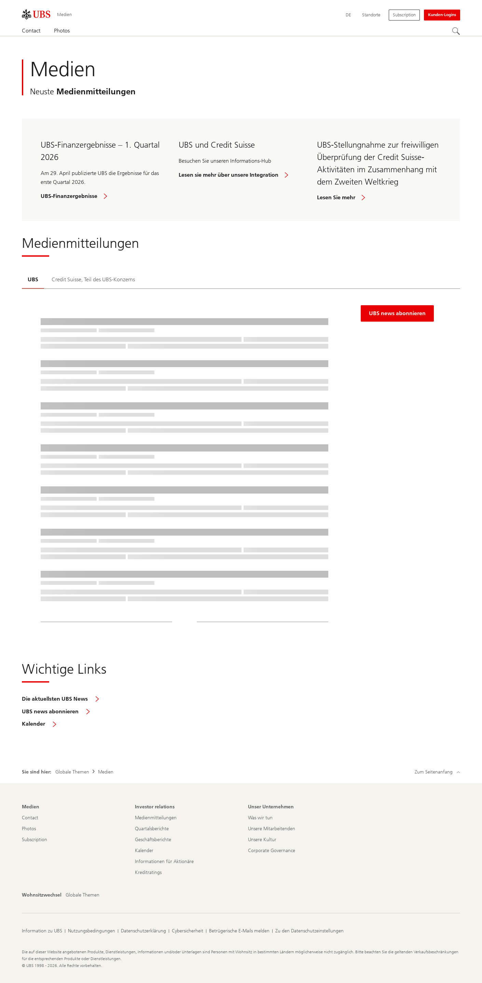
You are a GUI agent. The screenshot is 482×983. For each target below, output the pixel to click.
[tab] (33, 280)
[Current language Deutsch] (348, 15)
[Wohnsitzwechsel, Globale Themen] (82, 895)
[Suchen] (456, 31)
